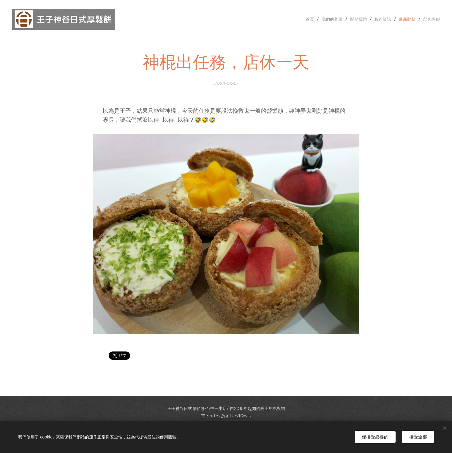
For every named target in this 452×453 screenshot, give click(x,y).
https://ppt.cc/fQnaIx (231, 416)
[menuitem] (311, 19)
